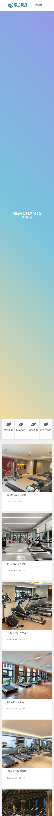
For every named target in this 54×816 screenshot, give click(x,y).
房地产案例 (46, 425)
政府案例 (8, 425)
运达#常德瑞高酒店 (16, 771)
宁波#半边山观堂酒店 (18, 633)
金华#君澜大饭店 (15, 702)
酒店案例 (33, 425)
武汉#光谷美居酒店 (16, 495)
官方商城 (38, 5)
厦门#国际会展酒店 (16, 564)
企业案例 (21, 425)
